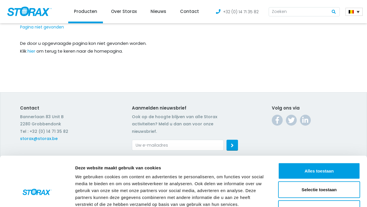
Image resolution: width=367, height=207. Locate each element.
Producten (85, 11)
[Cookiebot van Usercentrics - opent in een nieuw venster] (37, 195)
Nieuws (158, 11)
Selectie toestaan (319, 150)
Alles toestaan (319, 131)
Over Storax (124, 11)
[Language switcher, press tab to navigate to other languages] (354, 12)
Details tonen (309, 195)
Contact (189, 11)
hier (31, 51)
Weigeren (319, 169)
